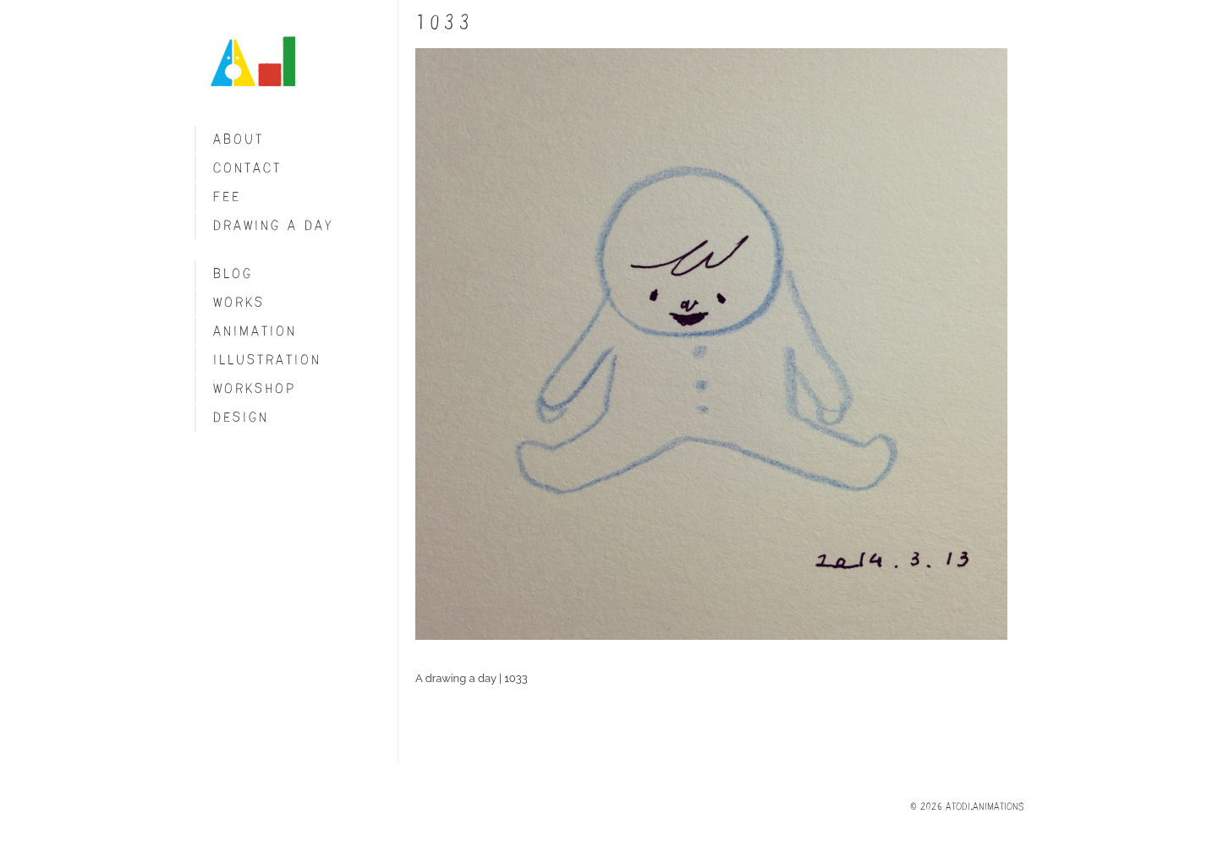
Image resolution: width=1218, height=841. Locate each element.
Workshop (254, 388)
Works (239, 302)
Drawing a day (273, 225)
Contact (247, 168)
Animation (255, 331)
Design (241, 417)
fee (227, 196)
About (238, 139)
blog (233, 273)
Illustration (267, 360)
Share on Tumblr (432, 709)
